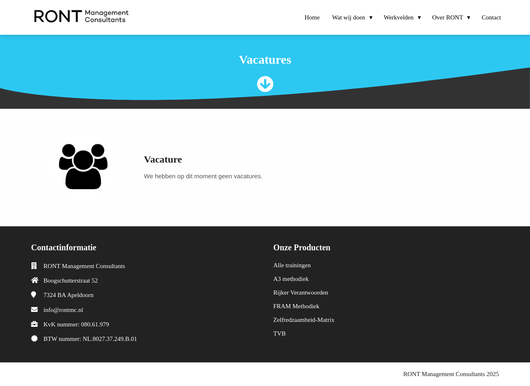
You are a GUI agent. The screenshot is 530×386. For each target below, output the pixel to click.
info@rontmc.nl (63, 310)
